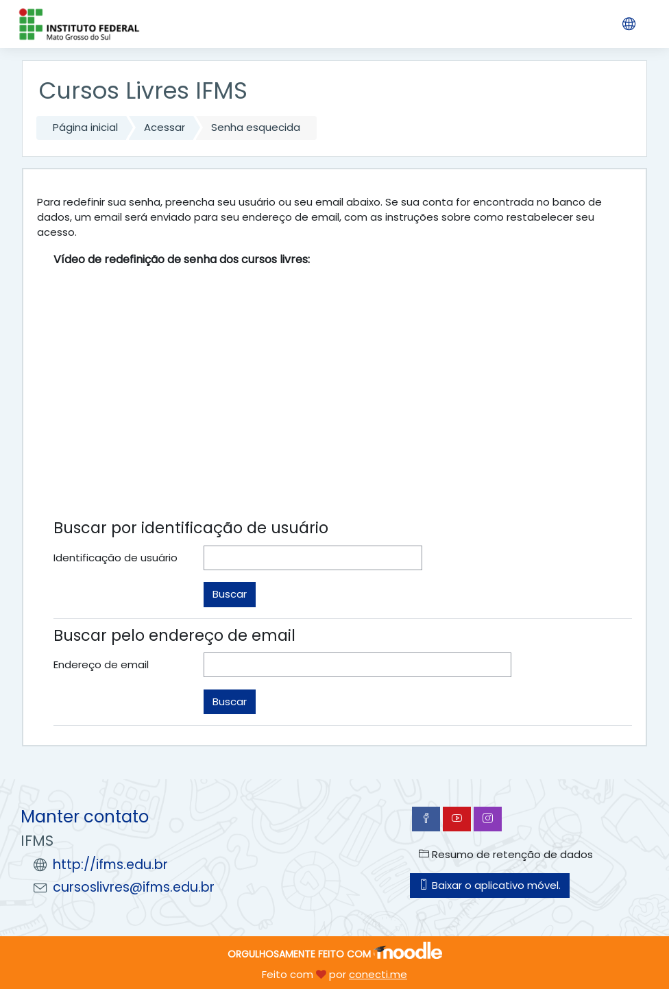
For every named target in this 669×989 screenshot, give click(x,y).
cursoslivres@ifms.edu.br (134, 887)
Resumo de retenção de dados (506, 854)
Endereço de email (101, 664)
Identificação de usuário (115, 557)
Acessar (164, 127)
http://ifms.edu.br (110, 864)
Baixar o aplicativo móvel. (490, 885)
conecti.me (378, 974)
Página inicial (85, 127)
